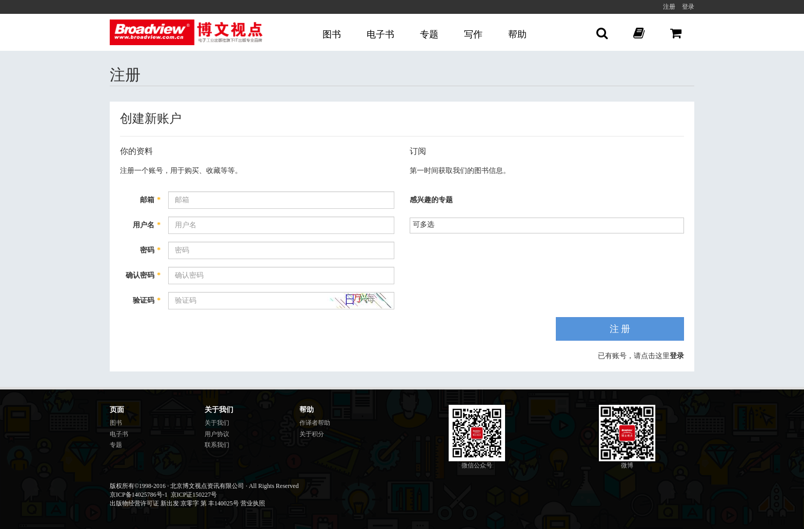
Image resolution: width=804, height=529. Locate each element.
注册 (669, 6)
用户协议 (217, 434)
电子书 (380, 34)
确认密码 (143, 275)
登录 (688, 6)
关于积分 (311, 434)
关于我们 (217, 422)
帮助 (517, 34)
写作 (473, 34)
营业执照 (252, 503)
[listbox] (427, 224)
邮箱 (150, 200)
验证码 (146, 300)
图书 (332, 34)
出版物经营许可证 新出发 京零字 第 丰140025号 (174, 503)
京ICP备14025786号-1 (139, 494)
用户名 (146, 225)
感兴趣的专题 (431, 200)
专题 (429, 34)
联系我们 (217, 444)
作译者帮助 (314, 422)
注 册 (620, 329)
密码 (150, 250)
